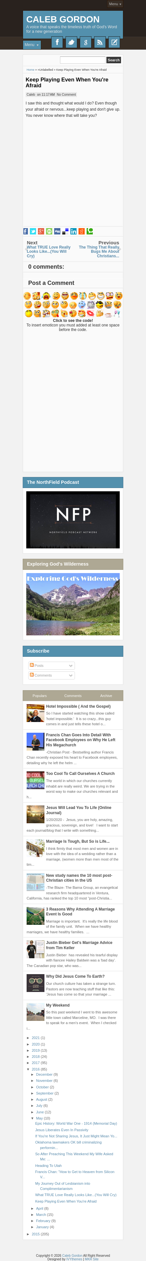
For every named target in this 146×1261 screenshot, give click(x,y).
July (39, 1106)
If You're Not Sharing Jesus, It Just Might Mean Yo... (76, 1136)
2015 (36, 1234)
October (43, 1087)
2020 (36, 1044)
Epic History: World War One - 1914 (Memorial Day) (76, 1123)
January (43, 1227)
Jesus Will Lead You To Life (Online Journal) (78, 810)
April (40, 1208)
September (45, 1093)
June (40, 1112)
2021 (36, 1038)
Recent (114, 42)
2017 (36, 1063)
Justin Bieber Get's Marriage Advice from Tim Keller (79, 945)
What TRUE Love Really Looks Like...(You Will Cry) (75, 1195)
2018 (36, 1057)
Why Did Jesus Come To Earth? (75, 976)
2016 (36, 1069)
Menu (113, 4)
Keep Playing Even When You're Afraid (67, 83)
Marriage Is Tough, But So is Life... (78, 841)
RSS (100, 42)
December (45, 1074)
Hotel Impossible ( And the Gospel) (78, 706)
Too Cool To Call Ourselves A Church (80, 773)
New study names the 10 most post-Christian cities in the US (79, 878)
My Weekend (57, 1005)
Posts (37, 665)
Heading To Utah (48, 1166)
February (43, 1221)
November (45, 1081)
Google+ (85, 42)
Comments (41, 675)
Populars (40, 696)
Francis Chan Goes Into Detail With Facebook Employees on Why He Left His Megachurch (80, 740)
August (42, 1099)
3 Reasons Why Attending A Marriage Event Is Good (80, 912)
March (41, 1215)
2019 (36, 1050)
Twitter (71, 42)
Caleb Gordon (63, 19)
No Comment (66, 94)
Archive (106, 696)
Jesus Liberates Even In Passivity (61, 1130)
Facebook (57, 42)
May (40, 1118)
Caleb (31, 94)
